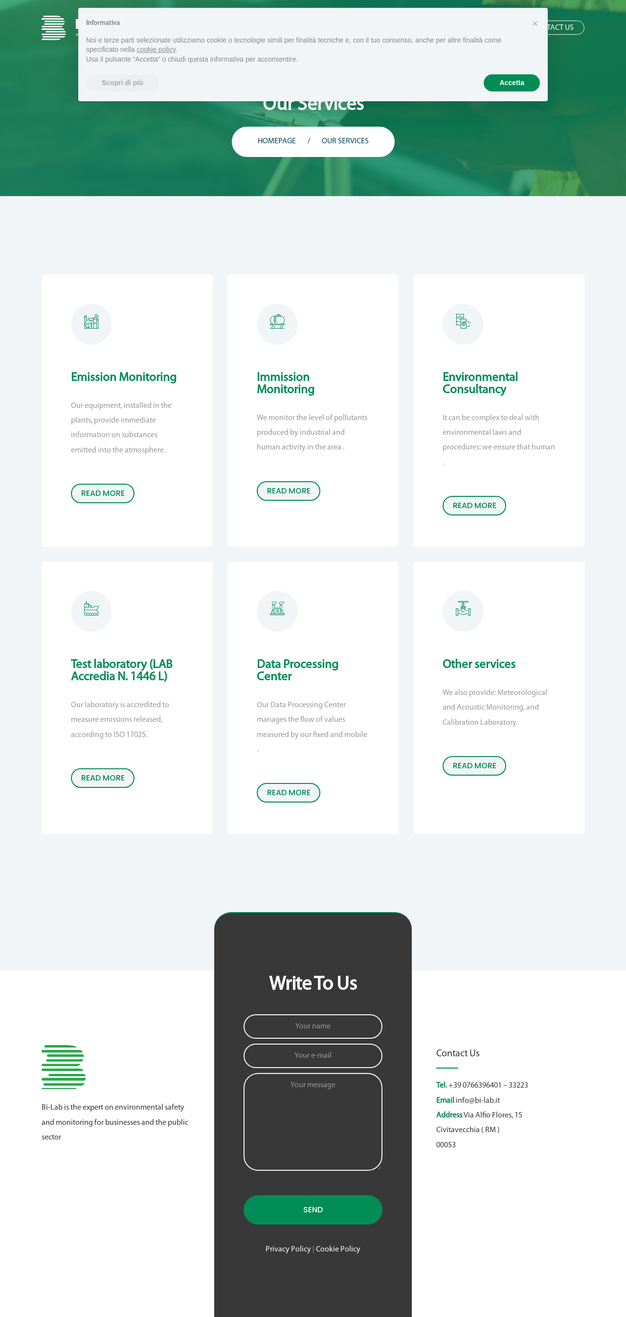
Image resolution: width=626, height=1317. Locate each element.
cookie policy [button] (156, 49)
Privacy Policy (288, 1249)
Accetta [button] (511, 83)
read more (103, 493)
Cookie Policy (338, 1249)
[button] (535, 23)
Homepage (277, 141)
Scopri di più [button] (122, 83)
